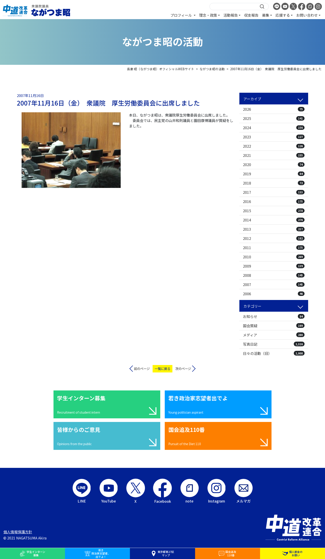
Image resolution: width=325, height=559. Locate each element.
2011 (274, 247)
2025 (274, 118)
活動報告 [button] (230, 15)
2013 (274, 229)
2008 (274, 275)
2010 (274, 256)
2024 (274, 127)
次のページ (183, 368)
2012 (274, 238)
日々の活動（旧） (274, 353)
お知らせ (274, 316)
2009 (274, 266)
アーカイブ (252, 98)
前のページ (142, 368)
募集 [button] (265, 15)
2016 (274, 201)
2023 (274, 137)
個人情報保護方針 (17, 531)
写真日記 (274, 344)
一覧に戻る (162, 368)
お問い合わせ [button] (307, 15)
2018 (274, 183)
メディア (274, 335)
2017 (274, 192)
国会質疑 (274, 325)
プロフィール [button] (181, 15)
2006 (274, 293)
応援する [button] (283, 15)
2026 (274, 109)
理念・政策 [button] (208, 15)
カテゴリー (252, 306)
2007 (274, 284)
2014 (274, 220)
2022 (274, 146)
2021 (274, 155)
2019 (274, 173)
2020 (274, 164)
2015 (274, 210)
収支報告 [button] (251, 15)
